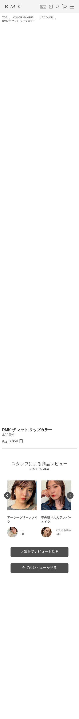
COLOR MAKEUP (23, 17)
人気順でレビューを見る (39, 551)
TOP (4, 17)
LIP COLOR (46, 17)
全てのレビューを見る (39, 567)
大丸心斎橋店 (63, 530)
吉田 (58, 534)
